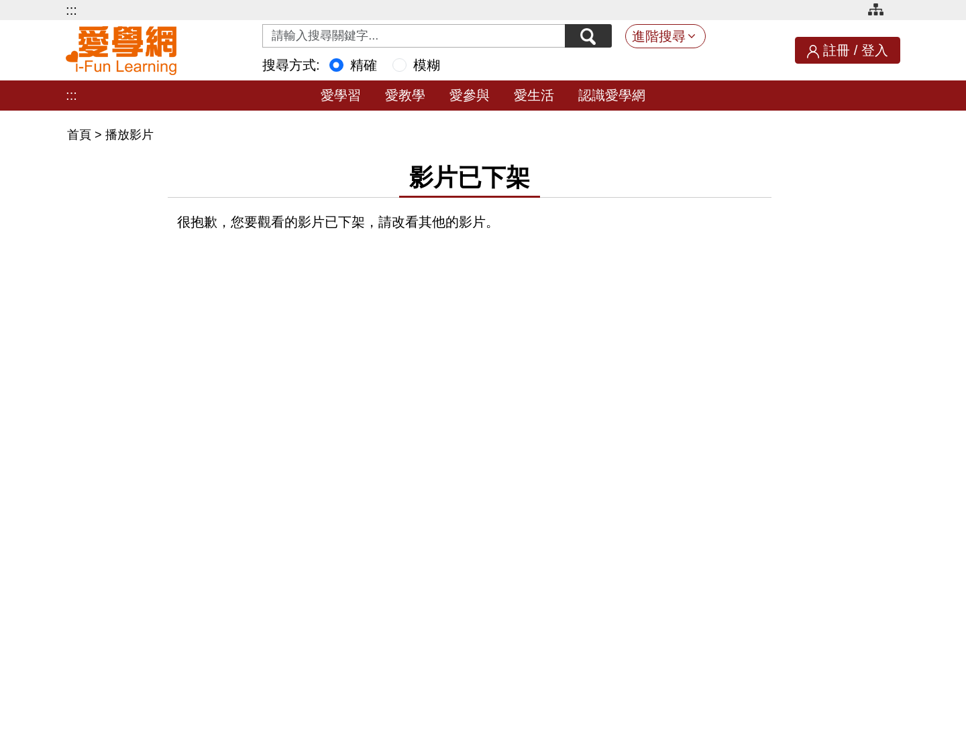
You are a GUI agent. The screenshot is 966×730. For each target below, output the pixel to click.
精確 (363, 65)
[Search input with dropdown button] (414, 36)
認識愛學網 (611, 95)
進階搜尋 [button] (659, 36)
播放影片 (129, 134)
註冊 (836, 50)
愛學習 (341, 95)
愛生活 (534, 95)
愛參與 (469, 95)
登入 (874, 50)
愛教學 (405, 95)
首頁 (81, 134)
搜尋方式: (291, 65)
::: (71, 10)
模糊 (426, 65)
